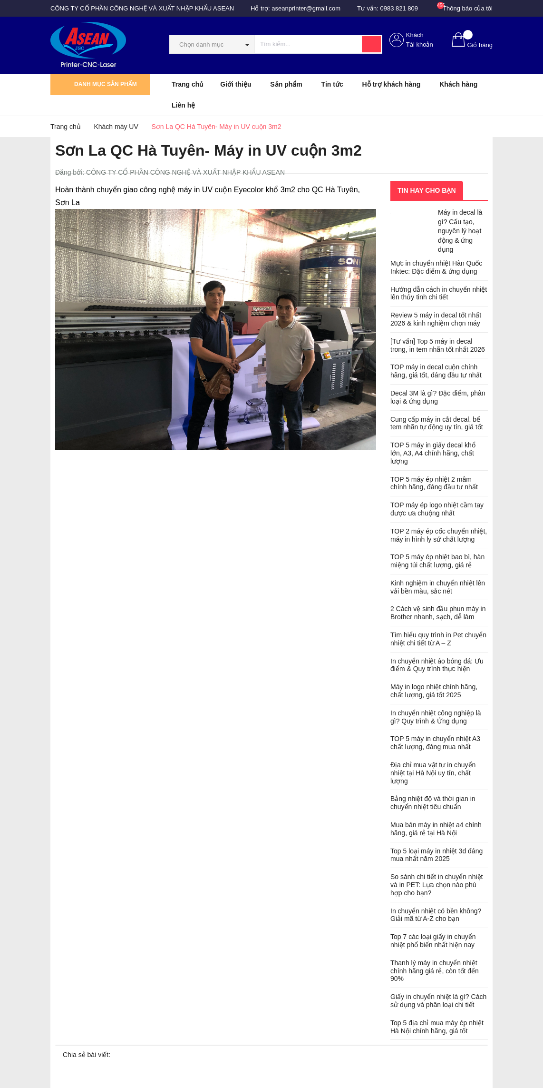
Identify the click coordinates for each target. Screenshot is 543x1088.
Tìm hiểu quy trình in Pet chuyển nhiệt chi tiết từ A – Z (438, 639)
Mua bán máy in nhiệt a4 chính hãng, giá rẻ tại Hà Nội (436, 829)
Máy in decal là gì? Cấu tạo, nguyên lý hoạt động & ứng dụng (460, 230)
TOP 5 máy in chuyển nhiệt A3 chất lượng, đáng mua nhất (435, 743)
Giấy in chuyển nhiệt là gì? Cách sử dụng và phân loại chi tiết (438, 1001)
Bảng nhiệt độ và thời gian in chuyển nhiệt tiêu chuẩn (432, 803)
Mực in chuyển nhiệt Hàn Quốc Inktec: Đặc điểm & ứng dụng (436, 267)
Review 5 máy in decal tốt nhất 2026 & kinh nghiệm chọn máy (435, 319)
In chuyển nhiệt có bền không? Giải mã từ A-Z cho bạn (435, 915)
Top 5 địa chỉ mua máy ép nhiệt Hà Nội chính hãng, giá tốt (437, 1027)
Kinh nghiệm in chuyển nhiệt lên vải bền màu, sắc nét (437, 587)
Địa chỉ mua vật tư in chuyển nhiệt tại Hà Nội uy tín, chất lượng (432, 773)
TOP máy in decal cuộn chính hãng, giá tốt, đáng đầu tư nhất (436, 371)
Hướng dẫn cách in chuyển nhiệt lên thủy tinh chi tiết (438, 293)
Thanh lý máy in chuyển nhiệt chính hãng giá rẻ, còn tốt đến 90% (434, 971)
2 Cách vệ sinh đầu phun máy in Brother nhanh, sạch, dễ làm (437, 613)
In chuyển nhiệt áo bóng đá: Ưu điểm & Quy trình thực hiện (437, 665)
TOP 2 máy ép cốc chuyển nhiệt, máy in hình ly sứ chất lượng (438, 535)
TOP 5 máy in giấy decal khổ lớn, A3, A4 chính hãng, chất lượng (432, 453)
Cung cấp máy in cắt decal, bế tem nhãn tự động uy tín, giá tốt (436, 423)
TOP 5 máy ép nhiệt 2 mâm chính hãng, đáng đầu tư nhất (434, 483)
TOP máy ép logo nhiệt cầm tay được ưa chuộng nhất (437, 509)
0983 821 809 (399, 8)
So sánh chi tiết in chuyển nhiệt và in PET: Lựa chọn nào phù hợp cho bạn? (436, 885)
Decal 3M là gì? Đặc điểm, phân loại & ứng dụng (437, 397)
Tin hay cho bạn (427, 190)
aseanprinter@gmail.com (306, 8)
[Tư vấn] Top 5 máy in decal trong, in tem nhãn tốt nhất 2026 (437, 345)
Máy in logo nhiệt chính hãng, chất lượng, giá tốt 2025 (433, 691)
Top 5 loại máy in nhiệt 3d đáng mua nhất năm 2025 (436, 855)
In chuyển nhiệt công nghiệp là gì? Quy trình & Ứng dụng (435, 717)
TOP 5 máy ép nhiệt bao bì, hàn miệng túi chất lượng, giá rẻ (437, 561)
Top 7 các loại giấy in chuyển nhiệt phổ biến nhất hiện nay (433, 941)
